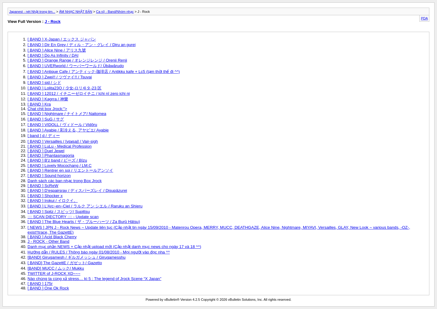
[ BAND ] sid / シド (44, 82)
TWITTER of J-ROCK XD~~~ (54, 273)
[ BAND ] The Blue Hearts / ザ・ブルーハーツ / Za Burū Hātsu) (84, 221)
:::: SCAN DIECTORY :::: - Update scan (63, 216)
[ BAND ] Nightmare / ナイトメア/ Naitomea (67, 113)
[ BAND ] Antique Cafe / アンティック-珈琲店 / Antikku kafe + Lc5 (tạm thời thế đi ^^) (104, 71)
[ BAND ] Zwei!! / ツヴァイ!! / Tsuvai (60, 77)
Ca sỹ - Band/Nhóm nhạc (115, 11)
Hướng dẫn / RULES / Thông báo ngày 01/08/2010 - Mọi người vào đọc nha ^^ (99, 252)
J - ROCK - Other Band (48, 241)
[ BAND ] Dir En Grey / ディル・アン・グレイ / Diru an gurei (82, 44)
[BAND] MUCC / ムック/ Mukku (56, 268)
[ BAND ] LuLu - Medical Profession (60, 146)
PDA (424, 18)
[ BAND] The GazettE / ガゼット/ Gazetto (65, 262)
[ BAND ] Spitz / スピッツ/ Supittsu (59, 211)
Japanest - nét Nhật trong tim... (32, 11)
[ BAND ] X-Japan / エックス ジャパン (62, 39)
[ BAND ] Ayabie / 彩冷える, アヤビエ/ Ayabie (68, 130)
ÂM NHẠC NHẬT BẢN (75, 11)
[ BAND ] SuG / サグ (46, 119)
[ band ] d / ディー (44, 135)
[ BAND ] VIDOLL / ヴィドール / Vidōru (62, 124)
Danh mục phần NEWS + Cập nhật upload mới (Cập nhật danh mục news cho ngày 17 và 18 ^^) (114, 246)
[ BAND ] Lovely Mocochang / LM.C (60, 165)
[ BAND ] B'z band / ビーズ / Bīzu (57, 160)
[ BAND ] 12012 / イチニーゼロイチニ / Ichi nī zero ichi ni (79, 93)
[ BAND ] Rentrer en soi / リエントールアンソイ (70, 170)
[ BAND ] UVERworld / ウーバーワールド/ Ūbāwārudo (76, 65)
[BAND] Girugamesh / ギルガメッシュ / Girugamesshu (77, 257)
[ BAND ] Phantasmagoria (51, 155)
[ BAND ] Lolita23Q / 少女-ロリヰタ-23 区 (64, 88)
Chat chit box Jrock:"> (47, 108)
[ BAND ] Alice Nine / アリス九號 (57, 50)
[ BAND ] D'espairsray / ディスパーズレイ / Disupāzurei (77, 190)
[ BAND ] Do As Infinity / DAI (53, 55)
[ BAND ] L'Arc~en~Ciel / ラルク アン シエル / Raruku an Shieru (85, 206)
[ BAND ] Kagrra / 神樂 (48, 99)
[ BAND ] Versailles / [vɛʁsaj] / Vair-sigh (63, 141)
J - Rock (53, 21)
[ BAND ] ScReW (43, 185)
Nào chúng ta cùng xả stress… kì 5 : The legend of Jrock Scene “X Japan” (94, 278)
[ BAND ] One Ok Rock (48, 288)
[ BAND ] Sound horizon (49, 175)
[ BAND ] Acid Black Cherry (52, 237)
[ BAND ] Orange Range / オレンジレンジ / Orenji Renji (77, 60)
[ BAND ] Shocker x (45, 195)
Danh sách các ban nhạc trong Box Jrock (65, 180)
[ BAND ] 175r (40, 283)
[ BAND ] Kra (39, 104)
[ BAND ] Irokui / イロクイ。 (53, 200)
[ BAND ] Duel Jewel (46, 151)
